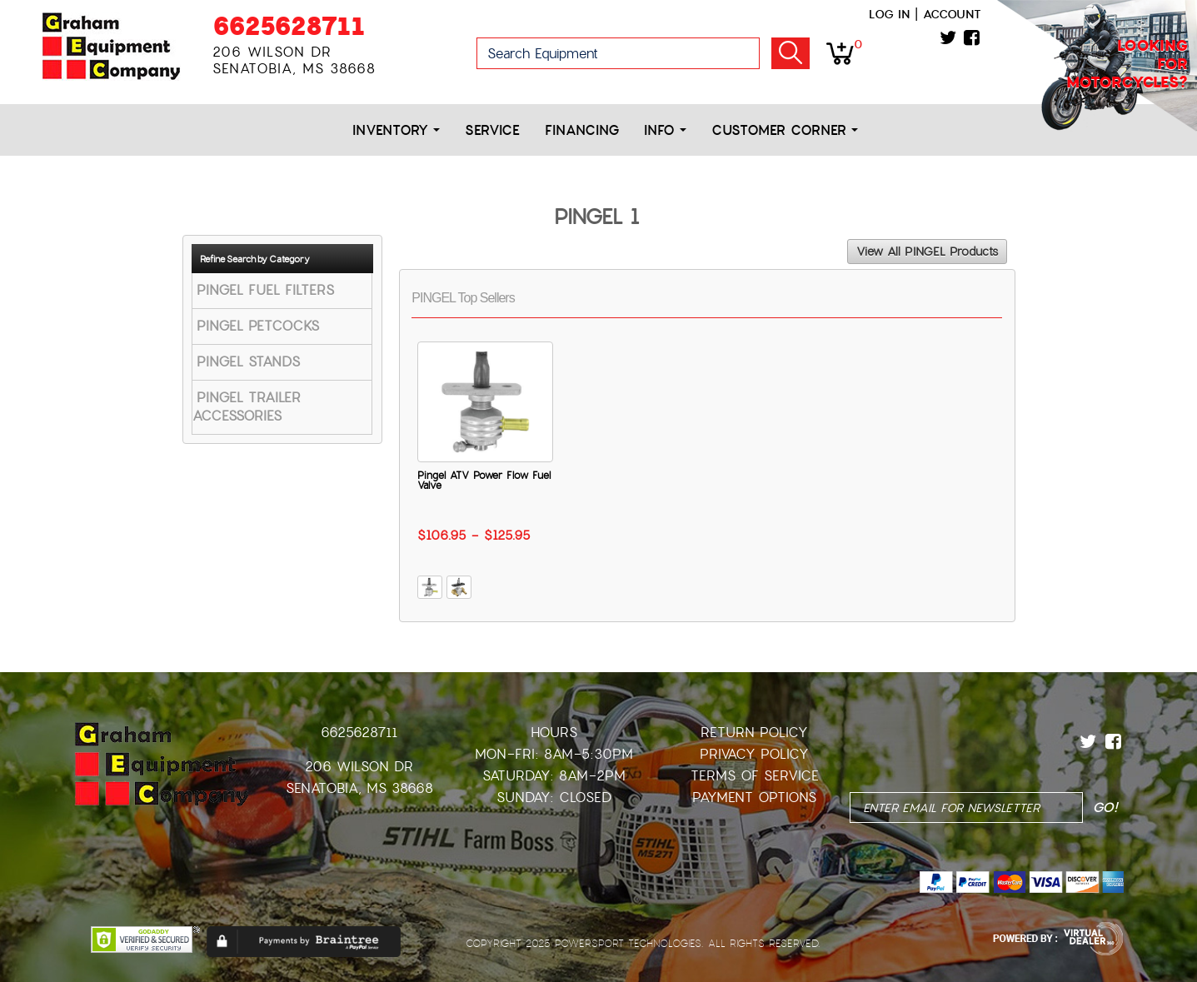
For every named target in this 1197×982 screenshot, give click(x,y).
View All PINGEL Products (927, 251)
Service (492, 130)
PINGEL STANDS (248, 362)
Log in (889, 14)
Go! (790, 53)
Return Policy (754, 732)
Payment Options (754, 797)
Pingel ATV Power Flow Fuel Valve (484, 480)
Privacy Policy (754, 754)
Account (952, 14)
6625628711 (288, 26)
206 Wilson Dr (359, 766)
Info (665, 130)
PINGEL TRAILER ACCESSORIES (246, 407)
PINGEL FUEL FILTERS (265, 290)
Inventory (396, 130)
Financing (582, 130)
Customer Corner (784, 130)
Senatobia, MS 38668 (359, 788)
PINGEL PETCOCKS (258, 326)
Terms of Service (755, 776)
